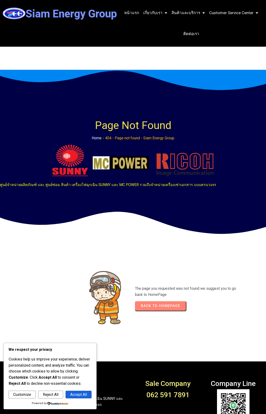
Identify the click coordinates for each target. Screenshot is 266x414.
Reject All (50, 394)
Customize (22, 394)
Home (30, 142)
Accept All (78, 394)
